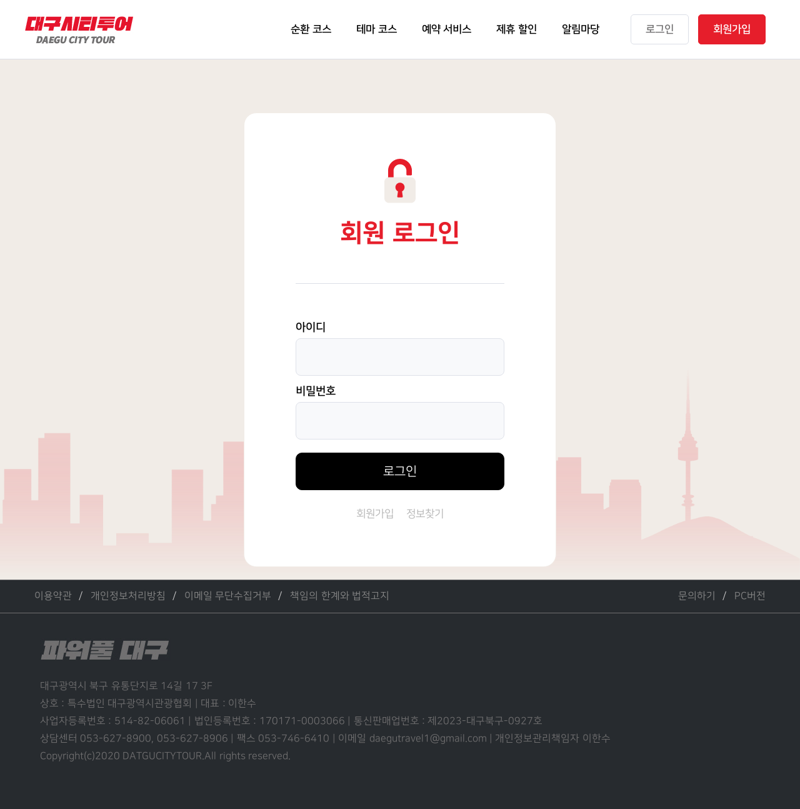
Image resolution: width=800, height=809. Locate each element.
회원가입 (375, 514)
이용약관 (53, 596)
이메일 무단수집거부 (227, 596)
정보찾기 (425, 514)
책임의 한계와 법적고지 (339, 596)
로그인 (400, 471)
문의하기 (697, 596)
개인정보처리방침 (128, 596)
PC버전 (750, 596)
